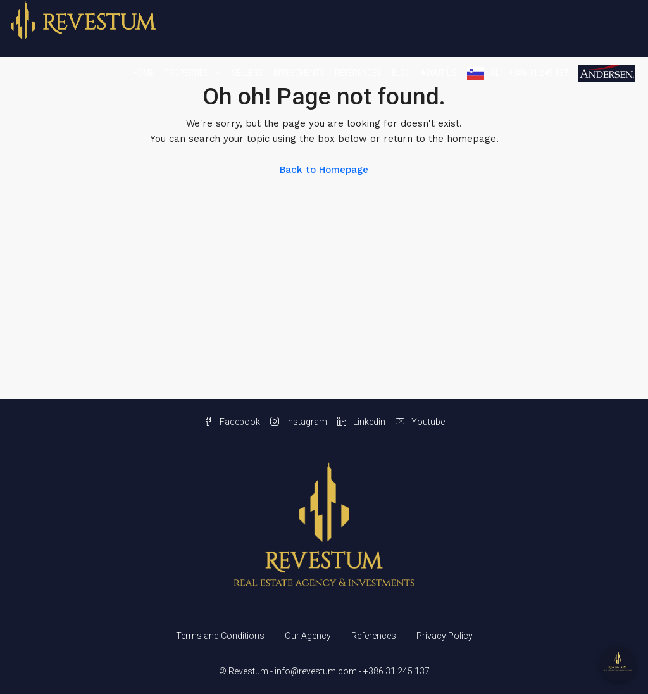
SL (494, 73)
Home (143, 73)
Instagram (298, 422)
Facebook (232, 422)
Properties (186, 73)
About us (438, 73)
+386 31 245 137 (538, 73)
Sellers (247, 73)
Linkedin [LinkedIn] (361, 422)
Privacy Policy (444, 636)
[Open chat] (617, 663)
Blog (401, 73)
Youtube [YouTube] (420, 422)
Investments (299, 73)
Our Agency (308, 636)
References (358, 73)
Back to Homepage (324, 169)
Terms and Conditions (220, 636)
